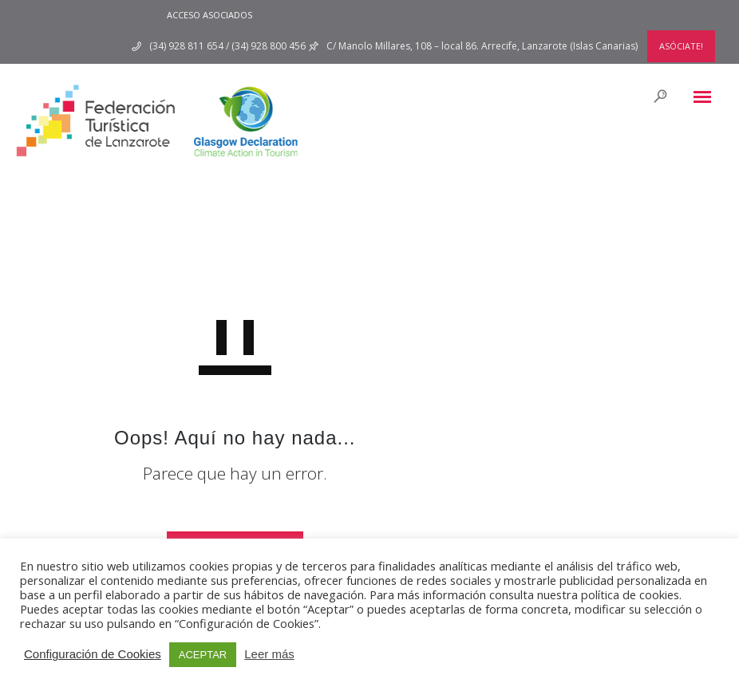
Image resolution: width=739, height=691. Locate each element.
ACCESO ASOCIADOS (209, 15)
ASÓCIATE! (681, 46)
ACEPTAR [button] (203, 655)
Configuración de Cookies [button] (92, 654)
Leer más (269, 654)
